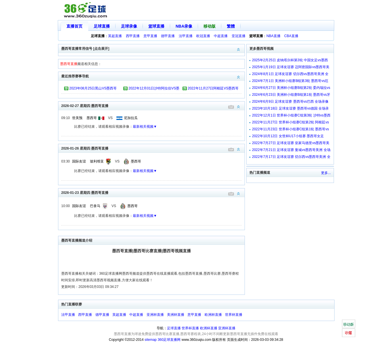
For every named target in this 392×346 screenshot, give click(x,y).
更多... (326, 173)
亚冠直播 (238, 36)
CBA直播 (291, 36)
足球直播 (102, 26)
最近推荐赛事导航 (153, 76)
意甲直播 (150, 36)
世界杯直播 (233, 315)
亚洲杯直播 (155, 315)
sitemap (151, 340)
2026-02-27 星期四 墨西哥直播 (153, 105)
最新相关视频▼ (145, 127)
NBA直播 (273, 36)
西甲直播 (133, 36)
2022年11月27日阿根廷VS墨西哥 (213, 88)
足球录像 (129, 26)
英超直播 (115, 36)
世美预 (77, 118)
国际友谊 (79, 161)
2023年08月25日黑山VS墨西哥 (93, 88)
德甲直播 (168, 36)
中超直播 (221, 36)
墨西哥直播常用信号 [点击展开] (153, 48)
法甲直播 (186, 36)
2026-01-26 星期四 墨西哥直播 (153, 148)
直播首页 (74, 26)
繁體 (231, 26)
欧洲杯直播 (213, 315)
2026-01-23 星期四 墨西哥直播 (153, 192)
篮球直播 (156, 26)
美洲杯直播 (175, 315)
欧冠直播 (203, 36)
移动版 (209, 26)
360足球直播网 (168, 340)
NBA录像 (184, 26)
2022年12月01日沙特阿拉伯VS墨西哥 (153, 89)
